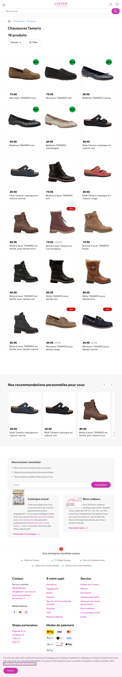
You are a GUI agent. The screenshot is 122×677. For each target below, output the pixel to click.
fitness (16, 526)
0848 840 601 (19, 588)
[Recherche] (116, 11)
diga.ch (15, 642)
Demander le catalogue (26, 534)
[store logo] (61, 4)
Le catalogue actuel (90, 612)
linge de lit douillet (45, 516)
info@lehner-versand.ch (23, 591)
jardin (32, 523)
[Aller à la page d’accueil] (9, 21)
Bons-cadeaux (87, 608)
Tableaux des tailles (89, 597)
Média (49, 593)
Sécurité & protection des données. (19, 664)
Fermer (10, 670)
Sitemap (50, 608)
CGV (48, 612)
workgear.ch (18, 634)
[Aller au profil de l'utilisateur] (111, 4)
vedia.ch (16, 638)
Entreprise (51, 584)
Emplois (50, 597)
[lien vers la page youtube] (21, 612)
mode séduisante (25, 520)
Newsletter (85, 593)
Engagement (52, 588)
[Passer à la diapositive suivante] (111, 385)
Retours (84, 588)
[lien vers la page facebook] (15, 612)
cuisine (41, 523)
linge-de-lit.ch (19, 631)
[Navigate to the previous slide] (104, 385)
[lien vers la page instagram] (26, 612)
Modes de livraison (89, 584)
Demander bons (78, 528)
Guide (83, 617)
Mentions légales (54, 617)
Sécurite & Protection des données (58, 603)
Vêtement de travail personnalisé (90, 603)
